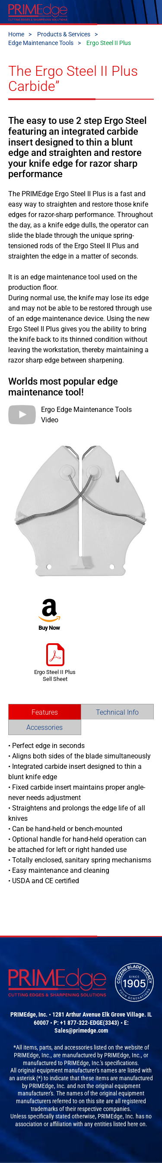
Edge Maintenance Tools (40, 42)
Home (16, 34)
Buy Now (49, 615)
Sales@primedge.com (81, 1030)
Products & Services (63, 34)
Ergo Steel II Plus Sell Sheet (55, 662)
